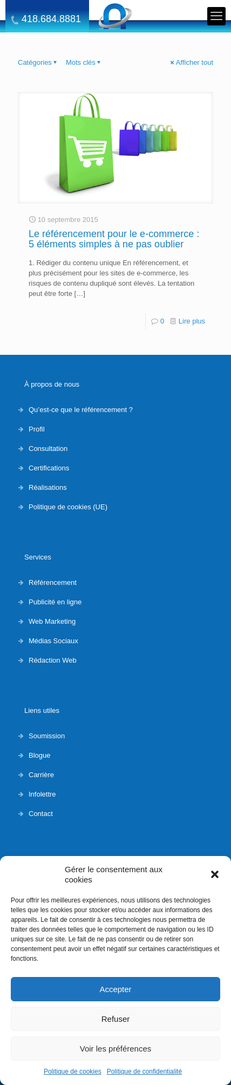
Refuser (115, 1018)
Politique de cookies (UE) (68, 507)
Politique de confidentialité (144, 1071)
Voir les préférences (116, 1048)
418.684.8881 (51, 19)
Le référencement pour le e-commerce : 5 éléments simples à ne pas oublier (114, 239)
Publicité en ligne (55, 602)
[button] (214, 874)
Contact (41, 814)
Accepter (115, 989)
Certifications (49, 468)
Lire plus (192, 321)
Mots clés (84, 62)
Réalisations (48, 487)
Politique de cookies (72, 1071)
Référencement (53, 582)
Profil (37, 429)
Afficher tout (191, 62)
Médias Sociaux (53, 641)
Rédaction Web (53, 660)
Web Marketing (52, 621)
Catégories (38, 62)
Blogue (39, 755)
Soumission (47, 736)
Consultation (48, 448)
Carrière (41, 775)
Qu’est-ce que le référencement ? (81, 410)
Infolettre (42, 794)
